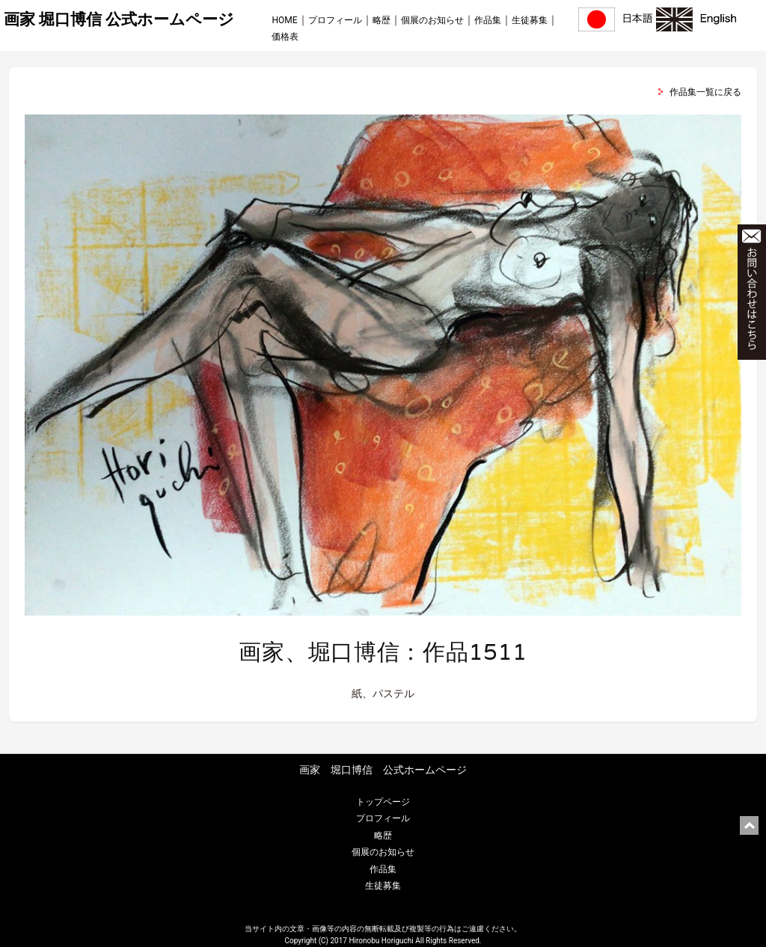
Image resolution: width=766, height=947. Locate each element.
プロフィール (335, 20)
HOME (284, 20)
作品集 (487, 20)
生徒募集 (530, 20)
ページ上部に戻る (749, 825)
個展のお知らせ (432, 20)
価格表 (285, 36)
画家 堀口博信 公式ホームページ (119, 19)
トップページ (383, 802)
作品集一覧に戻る (705, 92)
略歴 (381, 20)
